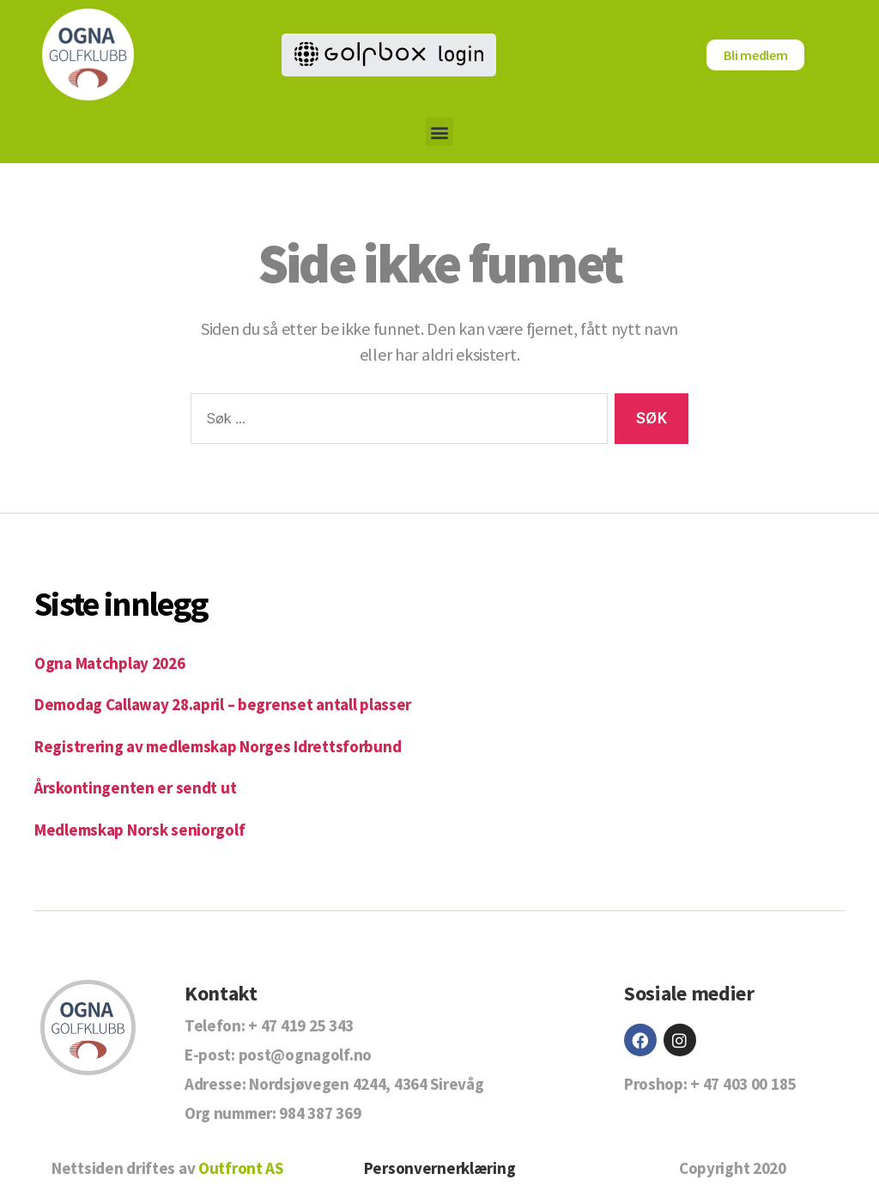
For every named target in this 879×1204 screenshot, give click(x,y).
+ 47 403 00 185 (743, 1083)
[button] (440, 132)
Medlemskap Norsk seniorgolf (139, 829)
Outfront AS (240, 1168)
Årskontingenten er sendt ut (135, 787)
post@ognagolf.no (305, 1054)
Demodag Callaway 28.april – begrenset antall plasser (222, 704)
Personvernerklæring (440, 1168)
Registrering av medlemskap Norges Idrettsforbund (217, 746)
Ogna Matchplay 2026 (109, 663)
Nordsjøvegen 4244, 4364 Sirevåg (366, 1083)
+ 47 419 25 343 (301, 1025)
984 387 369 (320, 1113)
